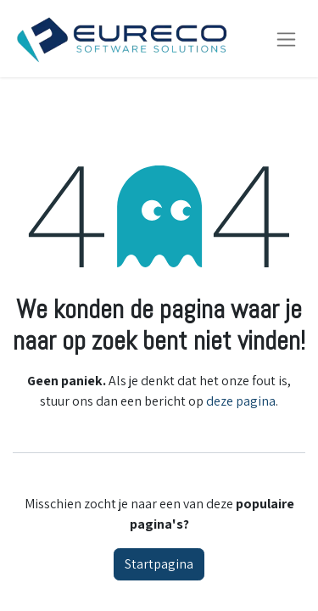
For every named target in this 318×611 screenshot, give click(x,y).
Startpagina (159, 564)
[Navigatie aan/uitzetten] (286, 39)
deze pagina (241, 401)
